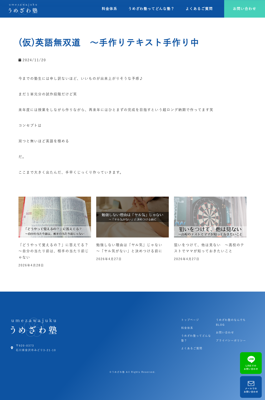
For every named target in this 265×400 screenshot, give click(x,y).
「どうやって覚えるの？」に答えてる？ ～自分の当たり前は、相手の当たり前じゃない (55, 251)
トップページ (190, 320)
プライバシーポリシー (231, 340)
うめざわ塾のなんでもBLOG (231, 322)
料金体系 (109, 8)
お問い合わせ (225, 332)
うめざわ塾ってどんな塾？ (151, 8)
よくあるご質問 (199, 8)
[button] (244, 9)
